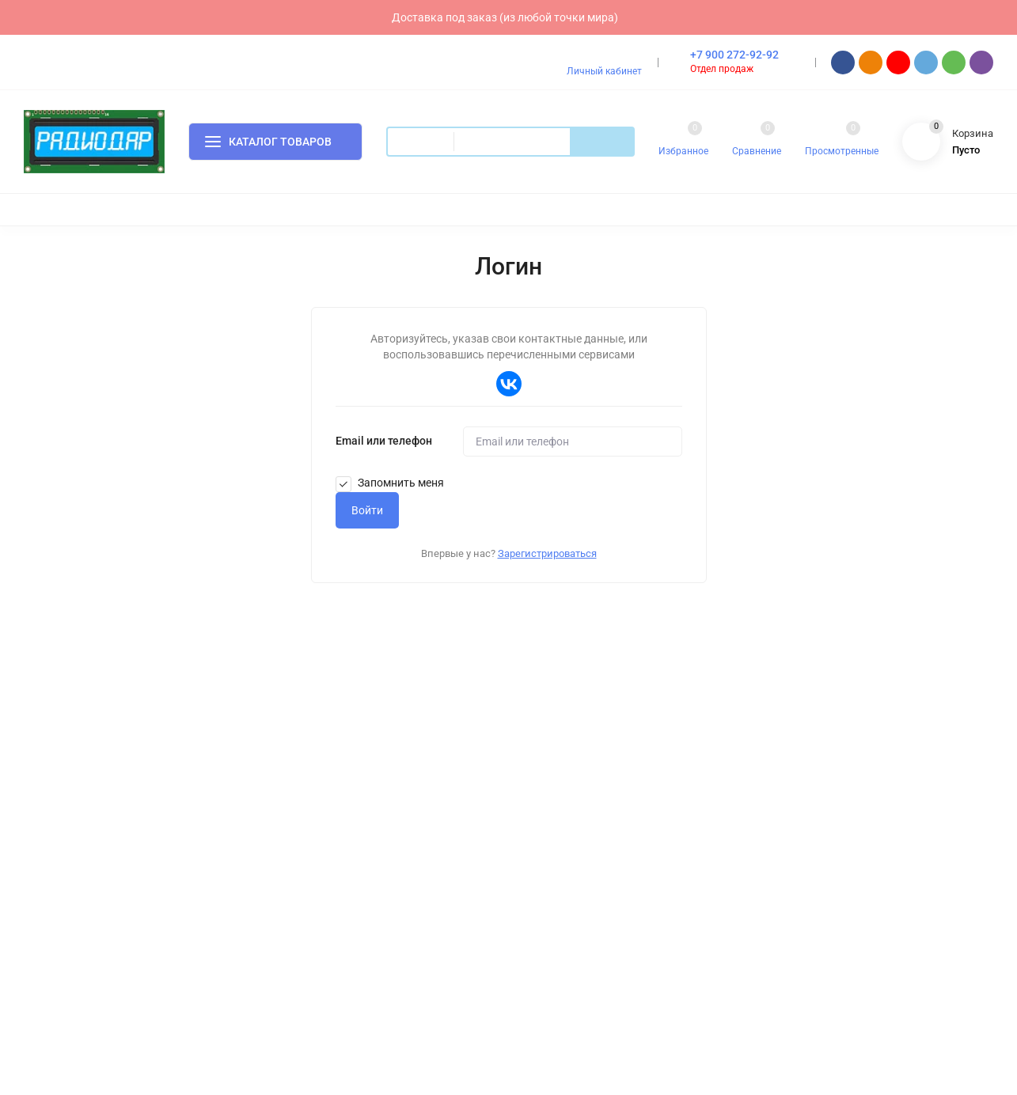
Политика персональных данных (98, 886)
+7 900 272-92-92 (734, 54)
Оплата (315, 739)
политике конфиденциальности (625, 1028)
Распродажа (571, 816)
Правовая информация (353, 892)
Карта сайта (219, 886)
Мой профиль (573, 894)
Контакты (321, 841)
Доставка (320, 765)
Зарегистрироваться (547, 553)
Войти (367, 510)
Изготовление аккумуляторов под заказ (637, 765)
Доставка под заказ (589, 739)
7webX (127, 966)
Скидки (559, 791)
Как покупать (330, 791)
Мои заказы (570, 919)
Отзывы (317, 867)
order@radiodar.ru (842, 792)
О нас (311, 816)
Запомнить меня (390, 482)
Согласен (740, 1016)
